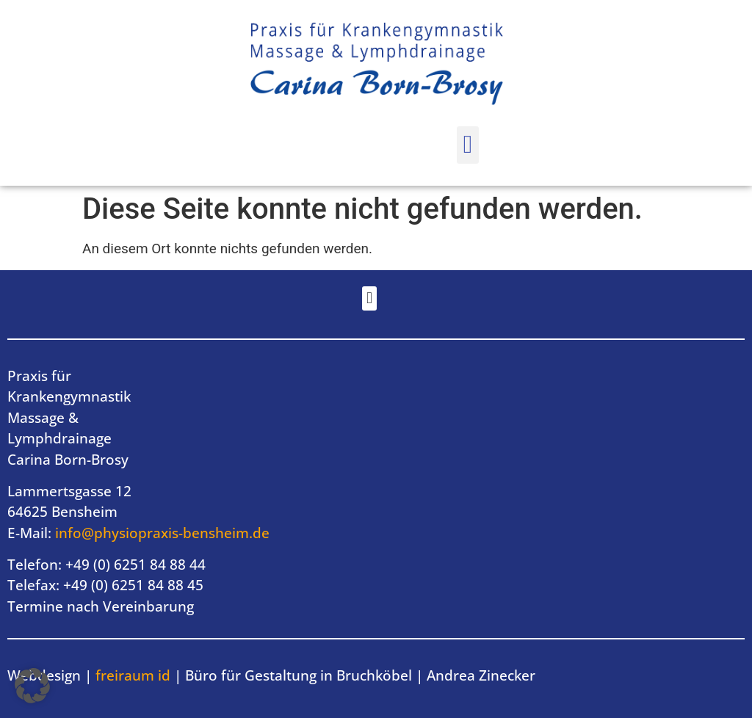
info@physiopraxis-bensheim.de (162, 533)
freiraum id (131, 675)
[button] (467, 145)
